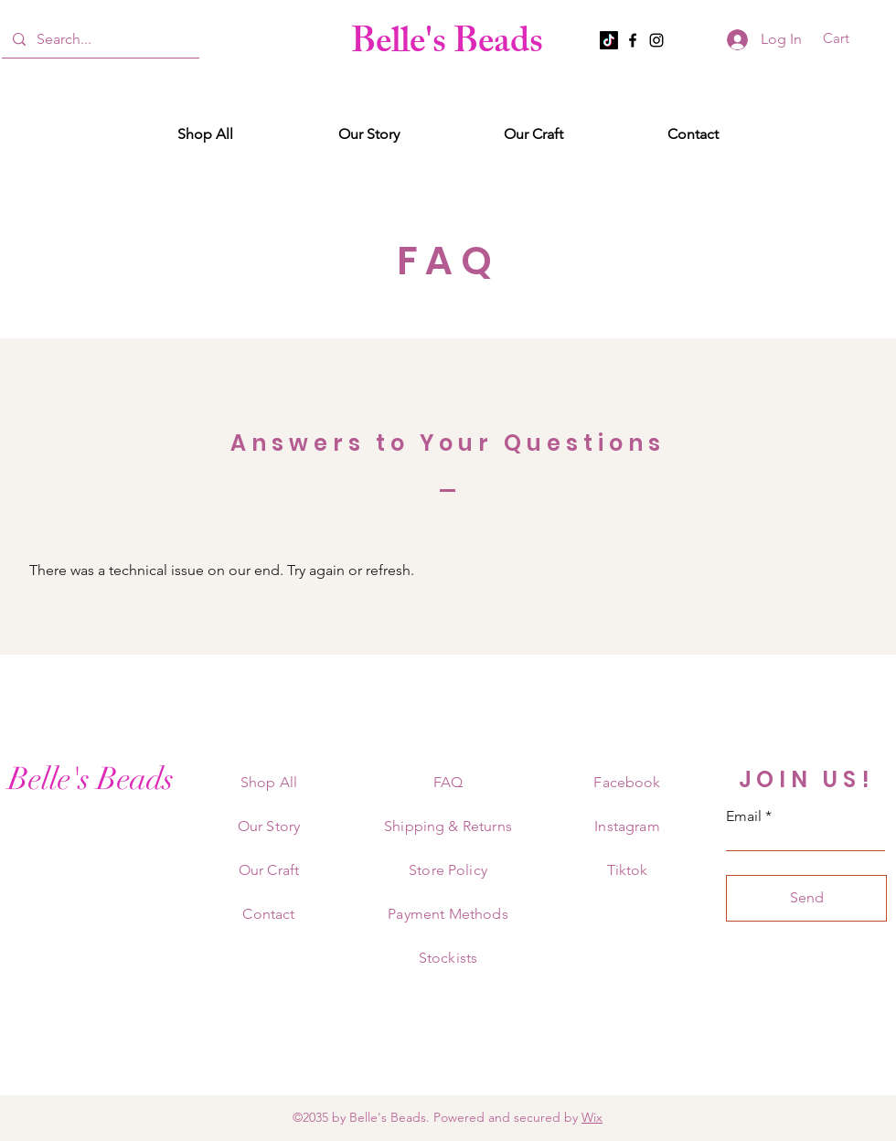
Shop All (268, 782)
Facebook (626, 782)
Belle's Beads (447, 45)
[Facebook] (633, 40)
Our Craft (269, 870)
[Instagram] (656, 40)
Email (744, 816)
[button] (848, 38)
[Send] (806, 898)
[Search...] (99, 39)
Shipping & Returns (448, 826)
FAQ (448, 782)
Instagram (626, 826)
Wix (592, 1117)
